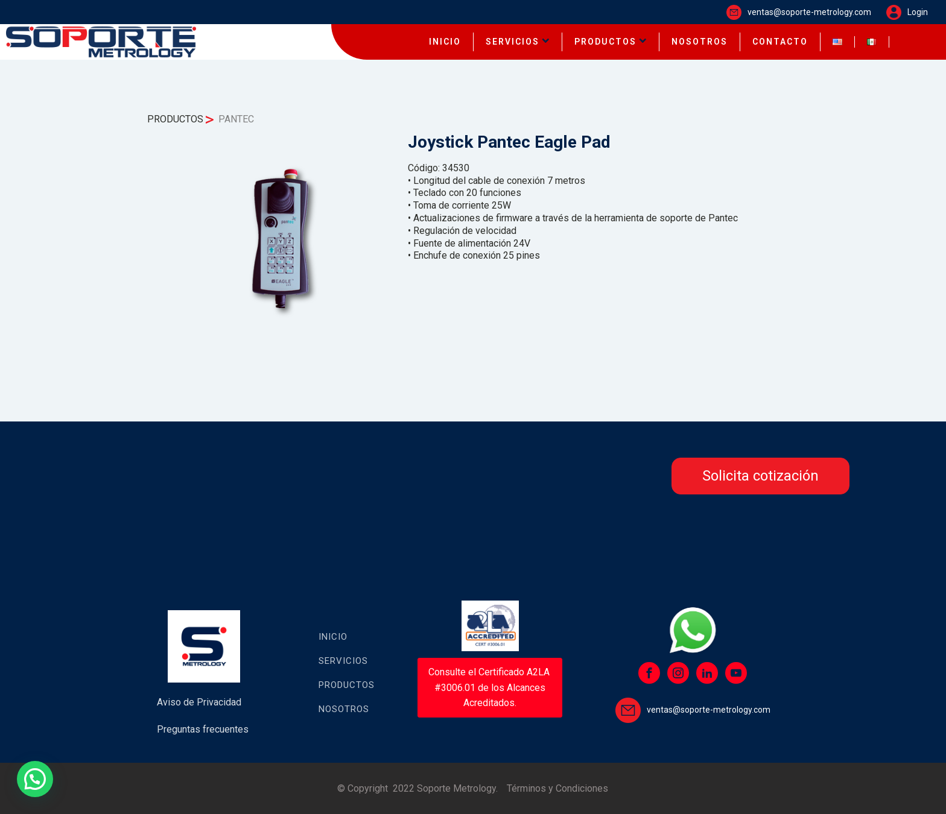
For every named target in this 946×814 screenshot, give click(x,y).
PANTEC (236, 119)
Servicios (343, 660)
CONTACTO (780, 41)
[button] (35, 779)
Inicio (333, 636)
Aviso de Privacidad (199, 702)
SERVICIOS (518, 41)
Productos (347, 685)
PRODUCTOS (610, 41)
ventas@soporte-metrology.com (809, 12)
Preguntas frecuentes (203, 729)
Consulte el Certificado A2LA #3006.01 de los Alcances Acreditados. (490, 687)
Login (917, 12)
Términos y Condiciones (557, 788)
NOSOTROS (699, 41)
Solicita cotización (760, 475)
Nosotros (344, 709)
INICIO (445, 41)
